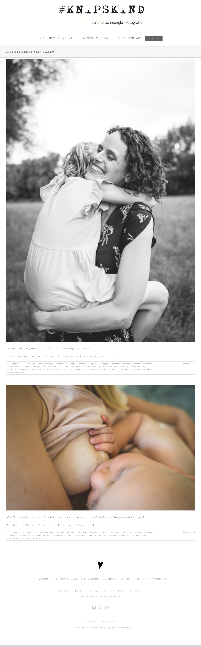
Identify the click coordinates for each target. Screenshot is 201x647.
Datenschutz (110, 621)
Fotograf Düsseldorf (119, 535)
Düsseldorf (136, 591)
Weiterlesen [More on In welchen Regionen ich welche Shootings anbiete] (189, 364)
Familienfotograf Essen (115, 533)
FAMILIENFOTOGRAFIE (151, 579)
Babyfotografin (53, 369)
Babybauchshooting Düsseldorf (138, 364)
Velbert (81, 591)
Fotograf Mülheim (15, 538)
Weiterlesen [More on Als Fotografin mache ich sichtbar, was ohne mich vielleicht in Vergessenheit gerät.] (189, 533)
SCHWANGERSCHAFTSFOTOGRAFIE (57, 579)
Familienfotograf (120, 369)
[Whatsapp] (100, 607)
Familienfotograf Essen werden (33, 535)
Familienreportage (141, 369)
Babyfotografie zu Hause (31, 369)
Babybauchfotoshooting (56, 364)
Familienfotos (58, 535)
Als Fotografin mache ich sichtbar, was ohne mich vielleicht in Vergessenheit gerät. (77, 517)
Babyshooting (81, 369)
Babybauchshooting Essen (19, 366)
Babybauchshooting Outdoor (47, 366)
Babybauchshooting (111, 364)
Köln (60, 591)
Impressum (89, 621)
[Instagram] (94, 607)
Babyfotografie (121, 366)
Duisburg (109, 591)
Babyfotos (67, 369)
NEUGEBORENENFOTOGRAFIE (108, 579)
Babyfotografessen (102, 366)
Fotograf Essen (139, 535)
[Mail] (107, 607)
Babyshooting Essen (100, 369)
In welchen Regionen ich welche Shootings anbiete (47, 348)
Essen (70, 591)
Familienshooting (15, 372)
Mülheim (121, 591)
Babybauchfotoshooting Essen (85, 364)
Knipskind (16, 364)
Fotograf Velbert (35, 538)
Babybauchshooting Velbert (77, 366)
